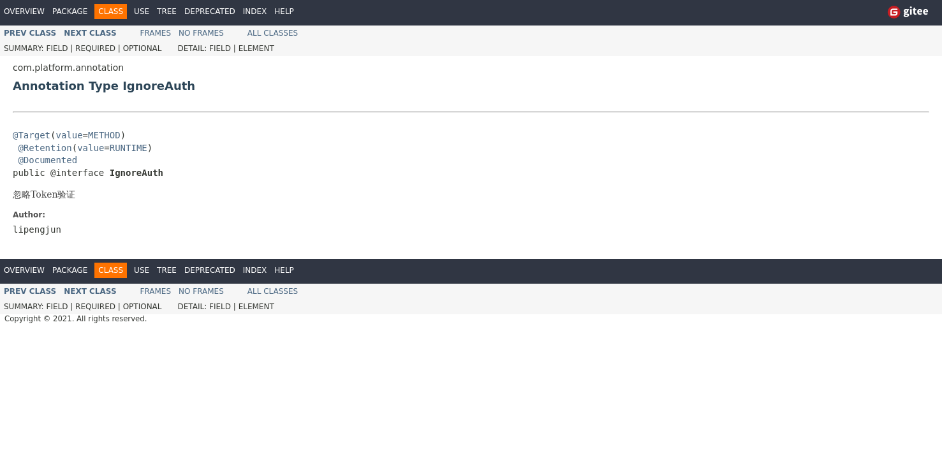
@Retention (44, 148)
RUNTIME (128, 148)
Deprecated (209, 11)
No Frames (201, 33)
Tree (167, 11)
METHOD (104, 135)
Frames (156, 33)
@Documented (47, 160)
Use (141, 11)
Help (284, 11)
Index (255, 11)
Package (69, 11)
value (68, 135)
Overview (24, 11)
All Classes (272, 33)
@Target (31, 135)
